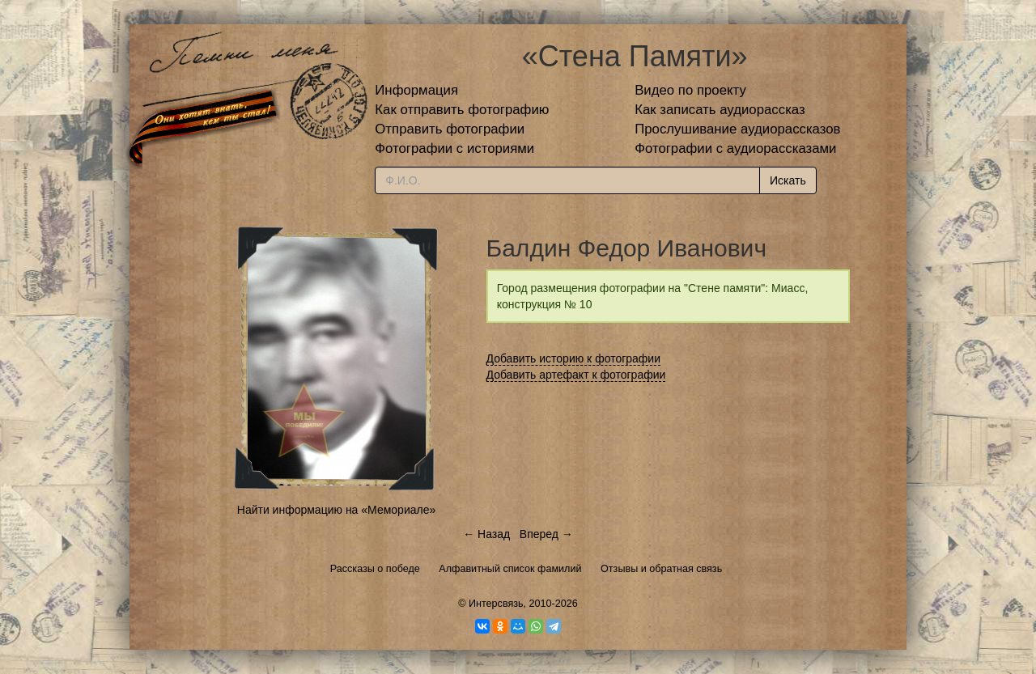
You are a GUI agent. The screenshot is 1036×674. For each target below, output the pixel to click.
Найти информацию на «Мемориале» (336, 509)
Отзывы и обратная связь (661, 568)
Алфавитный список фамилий (510, 568)
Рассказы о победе (375, 568)
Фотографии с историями (454, 148)
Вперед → (546, 534)
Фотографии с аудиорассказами (735, 148)
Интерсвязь (496, 603)
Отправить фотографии (449, 129)
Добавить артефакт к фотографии (576, 374)
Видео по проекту (690, 90)
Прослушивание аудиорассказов (737, 129)
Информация (416, 90)
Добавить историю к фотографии (573, 358)
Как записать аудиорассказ (720, 109)
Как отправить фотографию (462, 109)
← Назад (486, 534)
